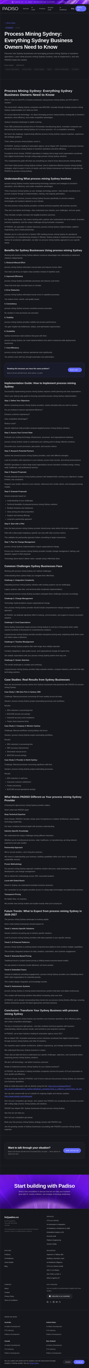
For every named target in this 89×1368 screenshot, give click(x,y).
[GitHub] (60, 1302)
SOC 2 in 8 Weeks (53, 1270)
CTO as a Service (53, 1220)
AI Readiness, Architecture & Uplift (58, 1228)
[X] (50, 1302)
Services (26, 8)
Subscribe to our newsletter (59, 1296)
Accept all (79, 1362)
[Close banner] (86, 2)
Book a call (79, 9)
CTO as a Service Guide (55, 1266)
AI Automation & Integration (56, 1224)
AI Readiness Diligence (54, 1262)
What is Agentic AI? (53, 1278)
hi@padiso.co (11, 1217)
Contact (7, 1292)
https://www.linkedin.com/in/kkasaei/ (18, 1096)
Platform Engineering (54, 1240)
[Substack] (47, 1302)
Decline (68, 1362)
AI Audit (33, 9)
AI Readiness (63, 9)
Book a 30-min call (72, 1150)
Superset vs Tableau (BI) (55, 1254)
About (6, 1288)
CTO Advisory (9, 1330)
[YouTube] (57, 1302)
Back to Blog (9, 23)
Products (42, 8)
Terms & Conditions (11, 1300)
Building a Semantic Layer (55, 1258)
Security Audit (50, 9)
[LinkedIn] (53, 1302)
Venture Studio (52, 1244)
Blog (72, 8)
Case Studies (8, 1262)
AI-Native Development (12, 1326)
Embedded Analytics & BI (55, 1232)
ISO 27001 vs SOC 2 (54, 1274)
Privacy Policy (9, 1296)
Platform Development (12, 1334)
